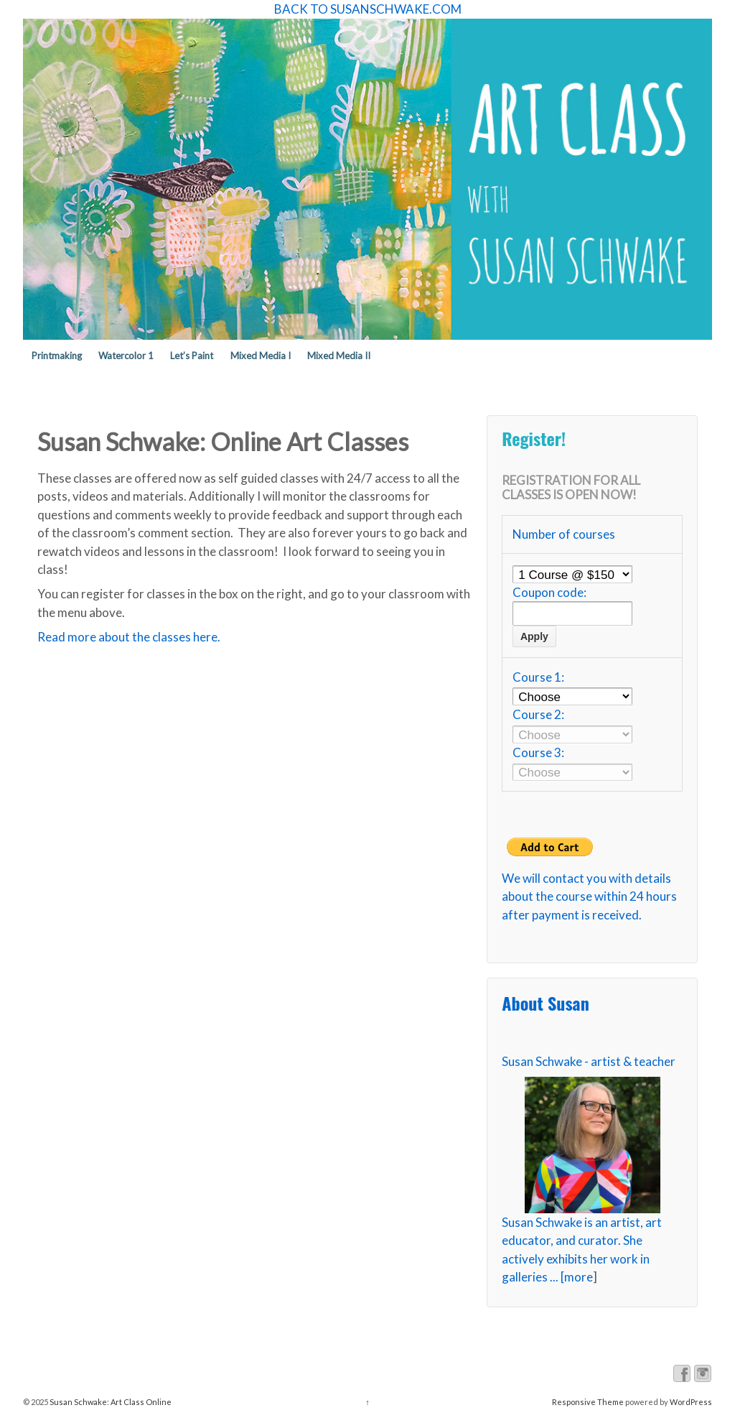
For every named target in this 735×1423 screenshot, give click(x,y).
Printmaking (57, 355)
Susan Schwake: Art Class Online (110, 1401)
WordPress (691, 1401)
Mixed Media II (338, 355)
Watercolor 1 (126, 355)
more (578, 1276)
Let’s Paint (191, 355)
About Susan (545, 1003)
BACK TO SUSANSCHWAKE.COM (368, 9)
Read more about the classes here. (128, 636)
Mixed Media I (260, 355)
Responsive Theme (588, 1401)
